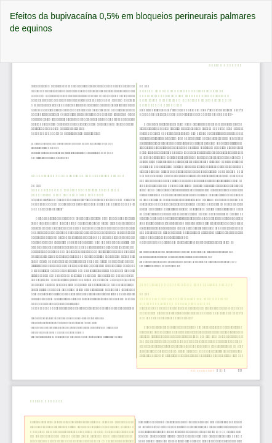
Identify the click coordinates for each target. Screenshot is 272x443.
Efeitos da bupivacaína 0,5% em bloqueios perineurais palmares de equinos (132, 22)
